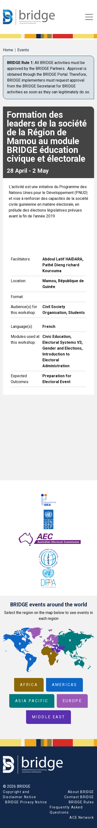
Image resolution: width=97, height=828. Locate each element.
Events (23, 50)
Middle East (48, 717)
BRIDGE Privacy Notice (26, 802)
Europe (72, 701)
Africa (29, 684)
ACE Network (81, 817)
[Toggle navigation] (89, 17)
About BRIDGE (81, 792)
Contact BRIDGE (79, 797)
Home (8, 50)
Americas (64, 684)
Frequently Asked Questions (66, 809)
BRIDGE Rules (81, 802)
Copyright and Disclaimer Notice (19, 794)
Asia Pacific (31, 701)
